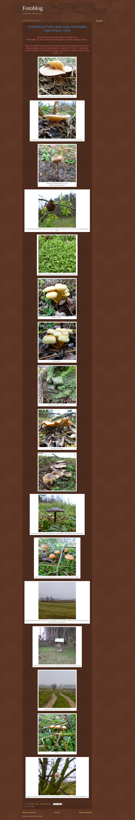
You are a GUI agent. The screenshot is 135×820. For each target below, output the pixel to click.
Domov (57, 812)
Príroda (32, 806)
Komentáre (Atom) (38, 816)
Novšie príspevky (28, 812)
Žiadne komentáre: (45, 804)
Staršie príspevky (85, 812)
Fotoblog (32, 8)
